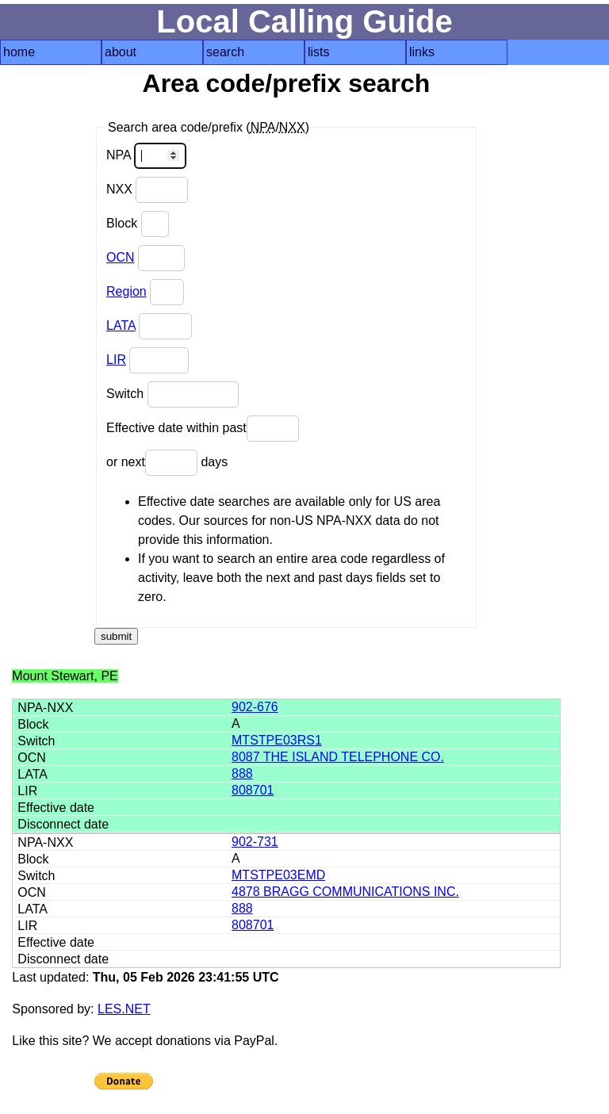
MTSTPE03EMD (278, 875)
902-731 (255, 841)
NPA (146, 156)
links (422, 52)
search (225, 52)
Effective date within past (202, 428)
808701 (253, 790)
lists (319, 52)
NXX (147, 190)
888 (242, 773)
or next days (167, 463)
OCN (120, 257)
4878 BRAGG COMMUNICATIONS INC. (345, 891)
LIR (116, 359)
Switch (172, 394)
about (120, 52)
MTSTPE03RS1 (277, 740)
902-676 (255, 707)
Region (126, 291)
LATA (121, 325)
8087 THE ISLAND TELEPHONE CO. (338, 757)
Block (137, 224)
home (19, 52)
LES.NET (124, 1009)
